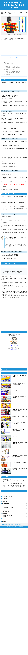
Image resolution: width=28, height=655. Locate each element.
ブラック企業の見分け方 (15, 508)
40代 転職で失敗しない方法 (15, 515)
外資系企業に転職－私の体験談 (15, 510)
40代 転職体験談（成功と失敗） (15, 507)
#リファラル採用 (12, 486)
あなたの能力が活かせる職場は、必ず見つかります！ (13, 72)
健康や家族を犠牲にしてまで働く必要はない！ (12, 67)
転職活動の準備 (14, 518)
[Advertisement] (14, 307)
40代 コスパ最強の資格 (14, 493)
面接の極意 (14, 521)
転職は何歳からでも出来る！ (9, 69)
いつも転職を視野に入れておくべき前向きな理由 (13, 71)
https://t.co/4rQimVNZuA (19, 486)
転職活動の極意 (14, 513)
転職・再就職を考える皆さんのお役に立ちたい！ (13, 63)
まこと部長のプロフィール (8, 74)
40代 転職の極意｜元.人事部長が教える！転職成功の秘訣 (14, 5)
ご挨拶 (5, 62)
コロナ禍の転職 (14, 498)
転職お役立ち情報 (14, 505)
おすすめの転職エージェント (14, 496)
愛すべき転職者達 (15, 511)
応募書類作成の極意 (14, 503)
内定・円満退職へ (14, 501)
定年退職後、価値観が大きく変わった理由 (11, 66)
